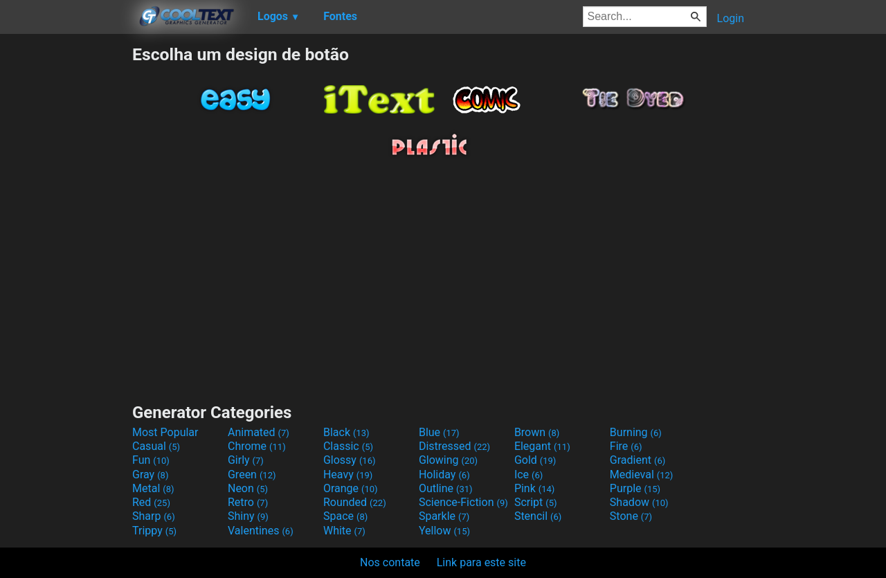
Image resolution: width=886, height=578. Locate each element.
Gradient (637, 460)
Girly (246, 460)
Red (151, 502)
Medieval (641, 474)
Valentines (260, 530)
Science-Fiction (463, 502)
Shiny (248, 516)
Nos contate (390, 562)
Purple (635, 488)
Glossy (349, 460)
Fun (151, 460)
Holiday (444, 474)
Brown (536, 432)
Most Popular (165, 432)
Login (730, 18)
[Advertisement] (65, 252)
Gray (150, 474)
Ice (528, 474)
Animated (258, 432)
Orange (350, 488)
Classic (348, 446)
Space (345, 516)
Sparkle (444, 516)
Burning (636, 432)
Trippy (154, 530)
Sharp (153, 516)
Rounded (354, 502)
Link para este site (481, 562)
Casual (156, 446)
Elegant (542, 446)
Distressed (454, 446)
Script (535, 502)
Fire (626, 446)
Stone (631, 516)
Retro (248, 502)
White (344, 530)
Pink (534, 488)
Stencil (537, 516)
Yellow (444, 530)
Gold (535, 460)
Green (252, 474)
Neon (248, 488)
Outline (446, 488)
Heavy (347, 474)
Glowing (448, 460)
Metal (153, 488)
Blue (439, 432)
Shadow (639, 502)
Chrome (257, 446)
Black (346, 432)
